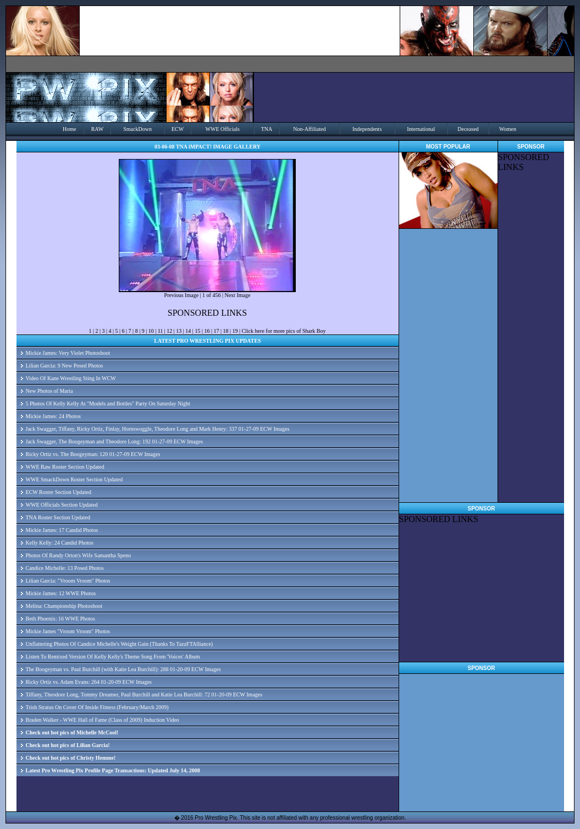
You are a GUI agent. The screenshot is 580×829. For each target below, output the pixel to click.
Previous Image (181, 295)
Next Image (237, 295)
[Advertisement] (481, 593)
